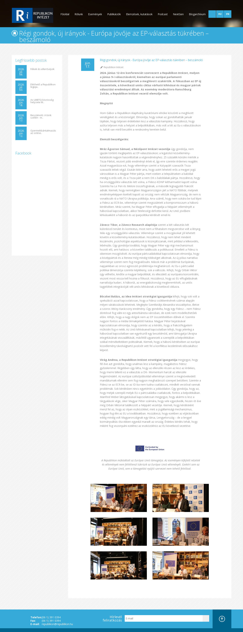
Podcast (163, 14)
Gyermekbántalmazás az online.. (43, 131)
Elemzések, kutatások (139, 14)
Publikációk (114, 14)
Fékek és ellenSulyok (42, 69)
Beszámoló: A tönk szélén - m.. (40, 116)
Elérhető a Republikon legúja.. (43, 85)
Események (95, 14)
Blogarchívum (197, 14)
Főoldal (64, 14)
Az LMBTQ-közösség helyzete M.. (42, 101)
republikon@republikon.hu (57, 624)
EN (227, 14)
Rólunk (79, 14)
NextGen (178, 14)
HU (220, 14)
